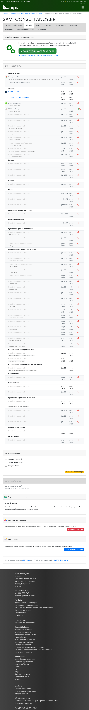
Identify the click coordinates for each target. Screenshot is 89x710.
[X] (16, 707)
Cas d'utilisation (45, 650)
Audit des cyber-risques (25, 640)
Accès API (19, 686)
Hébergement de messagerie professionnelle (22, 370)
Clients (18, 667)
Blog (18, 234)
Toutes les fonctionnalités (26, 650)
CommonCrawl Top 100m (19, 97)
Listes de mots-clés (23, 610)
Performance (60, 25)
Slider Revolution (14, 103)
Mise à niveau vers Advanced (37, 51)
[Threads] (27, 707)
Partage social (13, 134)
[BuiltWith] (11, 7)
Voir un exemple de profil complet (48, 55)
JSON (24, 560)
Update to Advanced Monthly (27, 55)
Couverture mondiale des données (29, 647)
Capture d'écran (22, 664)
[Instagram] (35, 707)
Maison (5, 14)
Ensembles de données (24, 689)
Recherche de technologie (26, 602)
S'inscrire (18, 623)
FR (65, 1)
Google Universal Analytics (20, 83)
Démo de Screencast (24, 652)
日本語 (81, 1)
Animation (12, 306)
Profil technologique (13, 25)
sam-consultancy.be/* (17, 487)
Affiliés (17, 679)
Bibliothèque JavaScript (16, 261)
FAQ (16, 669)
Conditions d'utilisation (24, 700)
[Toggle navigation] (83, 7)
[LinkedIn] (19, 707)
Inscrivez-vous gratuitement (21, 1)
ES (67, 1)
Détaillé (29, 25)
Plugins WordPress (14, 105)
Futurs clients (20, 637)
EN (61, 1)
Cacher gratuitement (16, 462)
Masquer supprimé (15, 459)
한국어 (77, 1)
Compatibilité (13, 283)
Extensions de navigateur (25, 691)
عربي (85, 3)
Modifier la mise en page (74, 472)
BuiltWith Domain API (61, 560)
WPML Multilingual (14, 109)
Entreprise (42, 30)
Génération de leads (23, 629)
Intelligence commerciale (25, 635)
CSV (34, 560)
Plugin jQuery (14, 266)
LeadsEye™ (19, 615)
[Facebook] (21, 707)
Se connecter (5, 1)
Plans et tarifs (20, 620)
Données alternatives (24, 642)
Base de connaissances (25, 659)
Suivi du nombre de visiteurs (50, 79)
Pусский (73, 1)
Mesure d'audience (34, 79)
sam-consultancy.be (13, 481)
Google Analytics (14, 77)
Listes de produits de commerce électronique (34, 608)
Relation (73, 25)
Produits (47, 25)
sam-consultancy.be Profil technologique (26, 14)
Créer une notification (74, 549)
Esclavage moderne (23, 703)
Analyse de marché (23, 632)
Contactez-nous (22, 677)
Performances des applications (18, 79)
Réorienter (9, 30)
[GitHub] (33, 707)
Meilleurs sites (20, 613)
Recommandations (25, 30)
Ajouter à (75, 529)
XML (28, 560)
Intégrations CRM (22, 694)
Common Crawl (14, 92)
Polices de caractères (15, 128)
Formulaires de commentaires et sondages (22, 151)
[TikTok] (24, 707)
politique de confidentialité (46, 700)
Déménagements (22, 698)
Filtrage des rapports (24, 645)
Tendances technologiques (26, 605)
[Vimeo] (30, 707)
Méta (38, 25)
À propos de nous (22, 674)
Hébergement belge (28, 355)
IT (69, 1)
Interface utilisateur (15, 341)
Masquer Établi (13, 466)
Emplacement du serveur (16, 361)
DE (63, 1)
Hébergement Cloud (15, 355)
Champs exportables (24, 662)
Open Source (12, 234)
